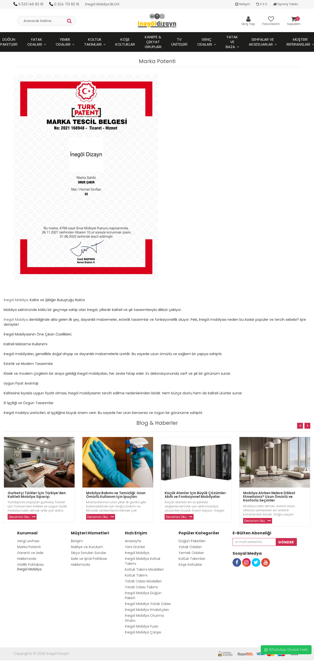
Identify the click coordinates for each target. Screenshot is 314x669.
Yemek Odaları (63, 42)
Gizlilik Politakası (30, 564)
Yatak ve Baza (232, 41)
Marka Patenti (29, 546)
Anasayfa (133, 541)
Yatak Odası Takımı (141, 587)
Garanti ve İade (30, 552)
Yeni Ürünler (135, 546)
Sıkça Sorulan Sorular (88, 552)
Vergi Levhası (28, 541)
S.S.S (261, 4)
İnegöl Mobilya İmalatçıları (147, 609)
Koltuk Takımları (93, 42)
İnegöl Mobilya (16, 299)
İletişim (242, 4)
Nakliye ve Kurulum (87, 546)
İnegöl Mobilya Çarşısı (143, 632)
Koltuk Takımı (136, 575)
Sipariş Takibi (285, 4)
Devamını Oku (19, 517)
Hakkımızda (26, 558)
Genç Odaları (204, 42)
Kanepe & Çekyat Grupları (153, 41)
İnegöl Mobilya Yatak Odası (148, 603)
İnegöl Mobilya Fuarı (141, 626)
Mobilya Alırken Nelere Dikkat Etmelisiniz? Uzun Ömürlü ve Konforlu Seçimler (269, 496)
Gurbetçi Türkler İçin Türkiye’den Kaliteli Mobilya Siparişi (37, 494)
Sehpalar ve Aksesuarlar (261, 42)
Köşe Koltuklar (125, 42)
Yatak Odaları (34, 42)
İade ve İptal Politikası (89, 558)
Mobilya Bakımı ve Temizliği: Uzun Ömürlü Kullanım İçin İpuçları (115, 494)
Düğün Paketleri (192, 541)
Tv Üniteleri (179, 42)
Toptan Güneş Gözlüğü (19, 666)
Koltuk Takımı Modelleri (144, 569)
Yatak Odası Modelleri (143, 581)
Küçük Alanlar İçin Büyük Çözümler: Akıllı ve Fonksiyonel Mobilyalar (196, 494)
